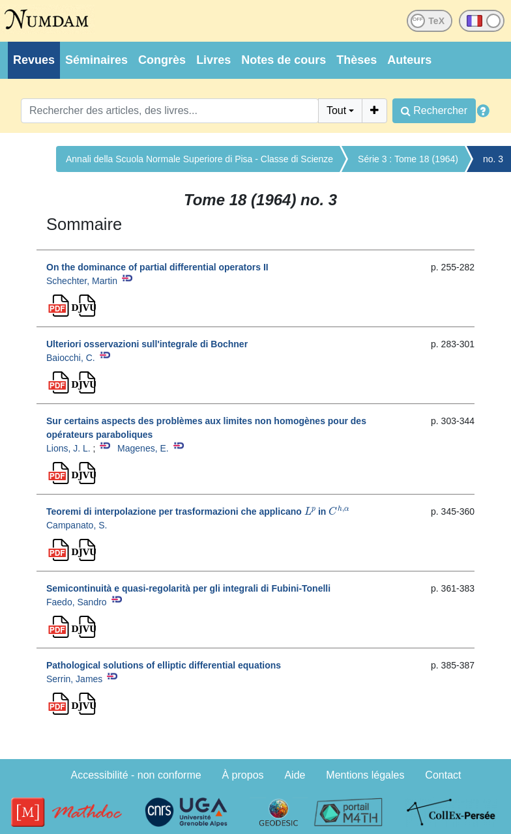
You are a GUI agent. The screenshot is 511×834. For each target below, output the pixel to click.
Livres (213, 59)
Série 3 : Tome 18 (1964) (408, 159)
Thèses (356, 59)
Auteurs (409, 59)
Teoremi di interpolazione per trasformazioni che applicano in (197, 511)
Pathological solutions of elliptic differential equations (163, 665)
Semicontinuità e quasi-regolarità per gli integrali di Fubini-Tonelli (188, 588)
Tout (336, 110)
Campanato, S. (76, 525)
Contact (443, 775)
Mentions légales (365, 775)
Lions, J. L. (68, 448)
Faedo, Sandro (76, 602)
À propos (243, 775)
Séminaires (96, 59)
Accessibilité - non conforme (136, 775)
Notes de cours (283, 59)
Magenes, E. (143, 448)
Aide (294, 775)
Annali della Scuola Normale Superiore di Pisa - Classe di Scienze (199, 159)
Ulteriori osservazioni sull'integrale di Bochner (147, 344)
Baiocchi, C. (70, 357)
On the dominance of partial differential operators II (157, 267)
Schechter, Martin (81, 281)
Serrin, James (74, 679)
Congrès (162, 59)
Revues (34, 59)
